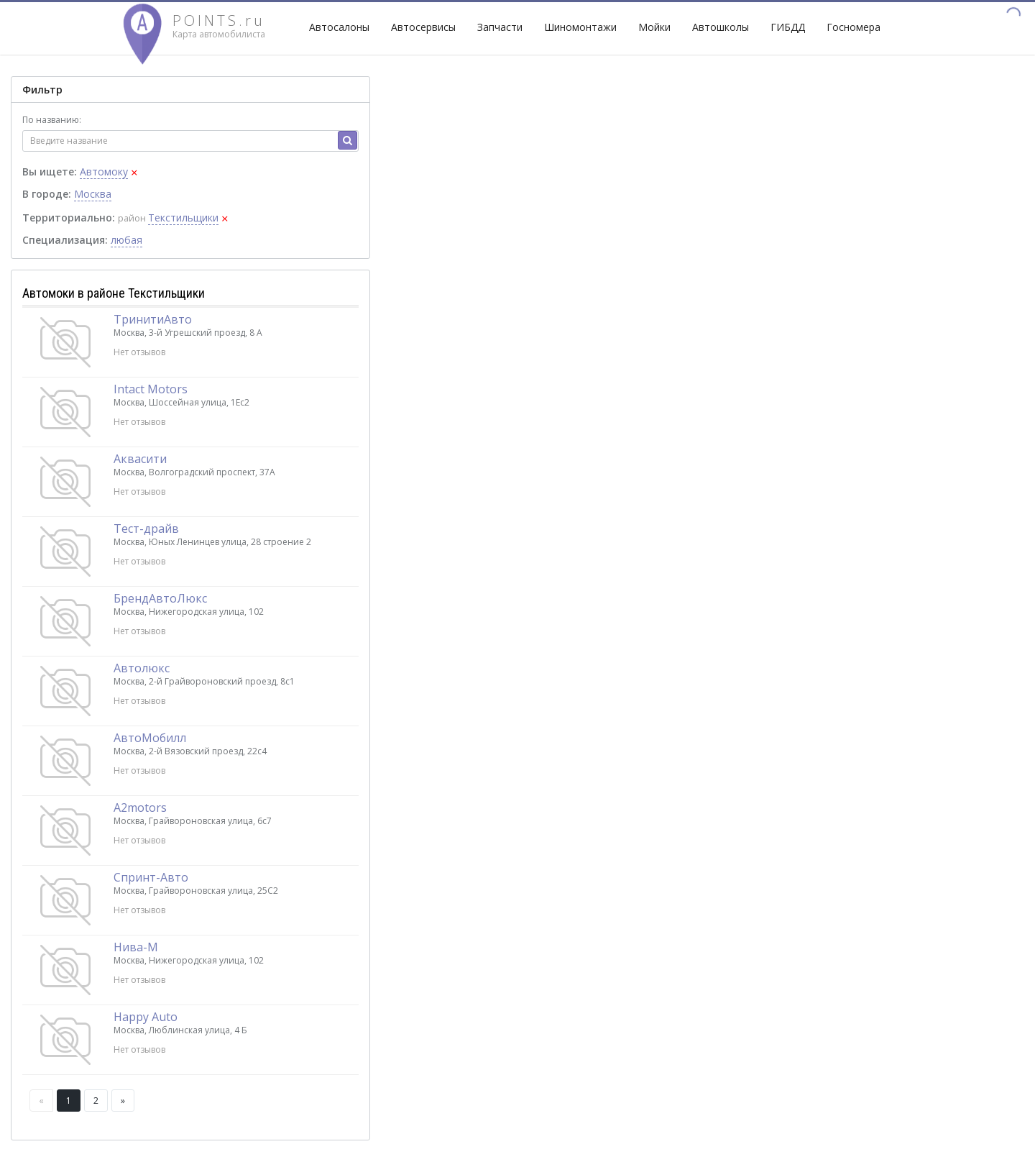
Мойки (654, 27)
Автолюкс (142, 668)
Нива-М (136, 947)
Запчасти (500, 27)
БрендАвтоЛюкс (160, 598)
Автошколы (720, 27)
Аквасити (140, 459)
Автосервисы (423, 27)
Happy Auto (146, 1017)
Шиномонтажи (580, 27)
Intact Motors (151, 389)
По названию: (51, 120)
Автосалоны (339, 27)
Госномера (853, 27)
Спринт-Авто (151, 877)
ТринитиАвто (153, 319)
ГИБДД (787, 27)
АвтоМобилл (150, 738)
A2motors (140, 807)
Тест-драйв (146, 528)
